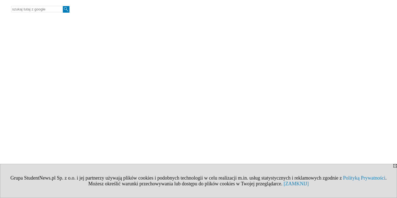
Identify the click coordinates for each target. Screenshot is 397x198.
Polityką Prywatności (364, 178)
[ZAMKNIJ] (296, 183)
